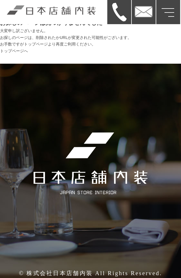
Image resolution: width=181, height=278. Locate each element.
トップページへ (14, 51)
